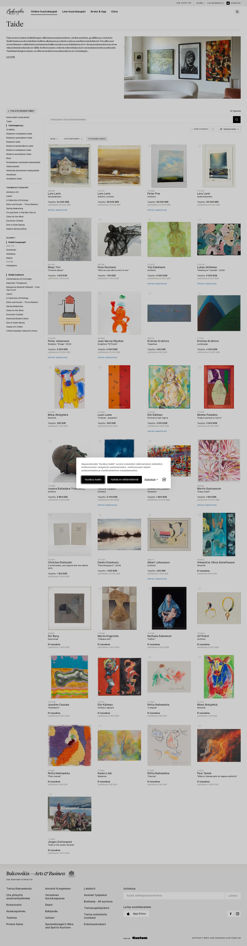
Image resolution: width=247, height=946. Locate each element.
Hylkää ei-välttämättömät (124, 479)
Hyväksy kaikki (93, 479)
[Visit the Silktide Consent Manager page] (164, 479)
